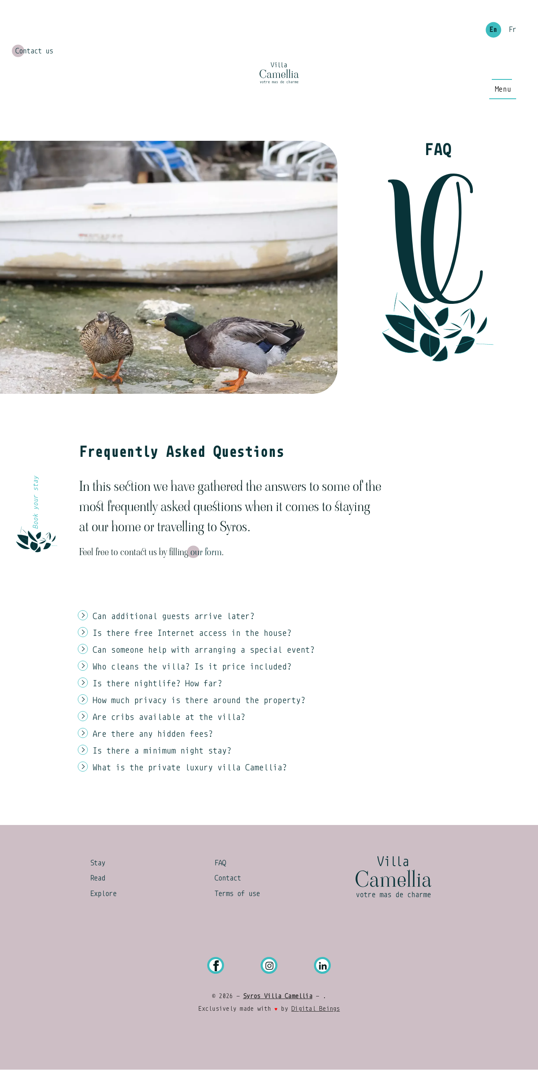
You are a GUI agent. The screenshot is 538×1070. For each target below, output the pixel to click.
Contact (227, 878)
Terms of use (237, 893)
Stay (97, 863)
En (493, 30)
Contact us (34, 51)
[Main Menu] (502, 89)
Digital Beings (315, 1008)
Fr (512, 30)
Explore (103, 893)
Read (97, 878)
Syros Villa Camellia (277, 996)
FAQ (220, 863)
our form (206, 552)
